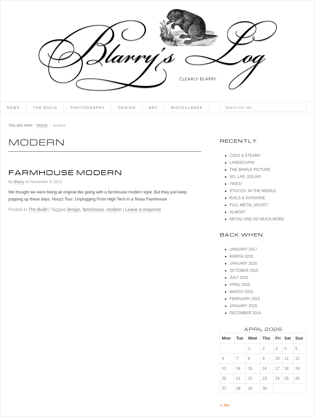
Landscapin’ (242, 162)
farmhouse (93, 209)
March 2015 (241, 291)
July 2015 (239, 277)
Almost (237, 212)
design (73, 209)
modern (114, 209)
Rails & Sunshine (247, 198)
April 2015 (240, 284)
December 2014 (245, 313)
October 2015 (244, 270)
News (13, 108)
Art (153, 108)
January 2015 (243, 306)
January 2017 (243, 249)
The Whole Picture (250, 169)
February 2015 (245, 299)
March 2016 (241, 256)
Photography (87, 108)
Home (42, 125)
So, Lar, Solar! (245, 176)
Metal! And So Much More (257, 219)
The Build (45, 108)
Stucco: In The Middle (253, 191)
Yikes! (236, 184)
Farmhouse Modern (65, 171)
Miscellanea (187, 108)
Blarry (19, 182)
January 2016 (243, 263)
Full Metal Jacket (249, 205)
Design (127, 108)
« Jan (224, 405)
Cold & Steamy (245, 155)
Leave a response (143, 209)
